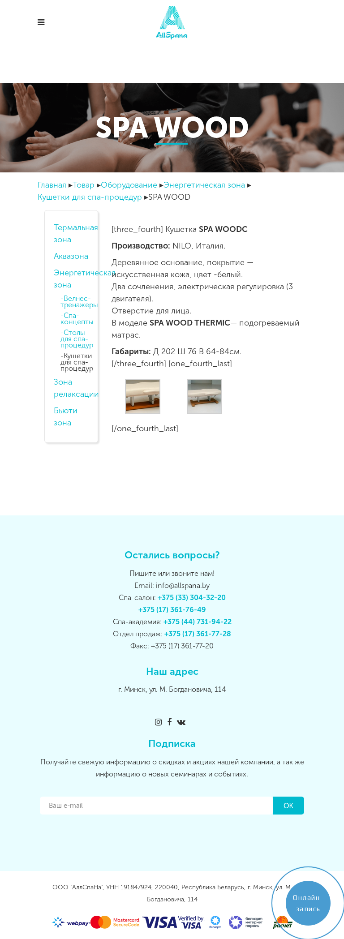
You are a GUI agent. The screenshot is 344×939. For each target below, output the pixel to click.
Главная (52, 185)
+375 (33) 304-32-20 (192, 597)
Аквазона (71, 256)
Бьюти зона (65, 417)
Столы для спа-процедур (76, 339)
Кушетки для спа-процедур (90, 197)
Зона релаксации (71, 388)
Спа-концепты (77, 319)
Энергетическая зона (204, 185)
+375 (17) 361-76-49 (172, 609)
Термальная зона (71, 233)
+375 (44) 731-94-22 (197, 621)
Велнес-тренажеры (77, 302)
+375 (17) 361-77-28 (197, 634)
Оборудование (129, 185)
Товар (84, 185)
